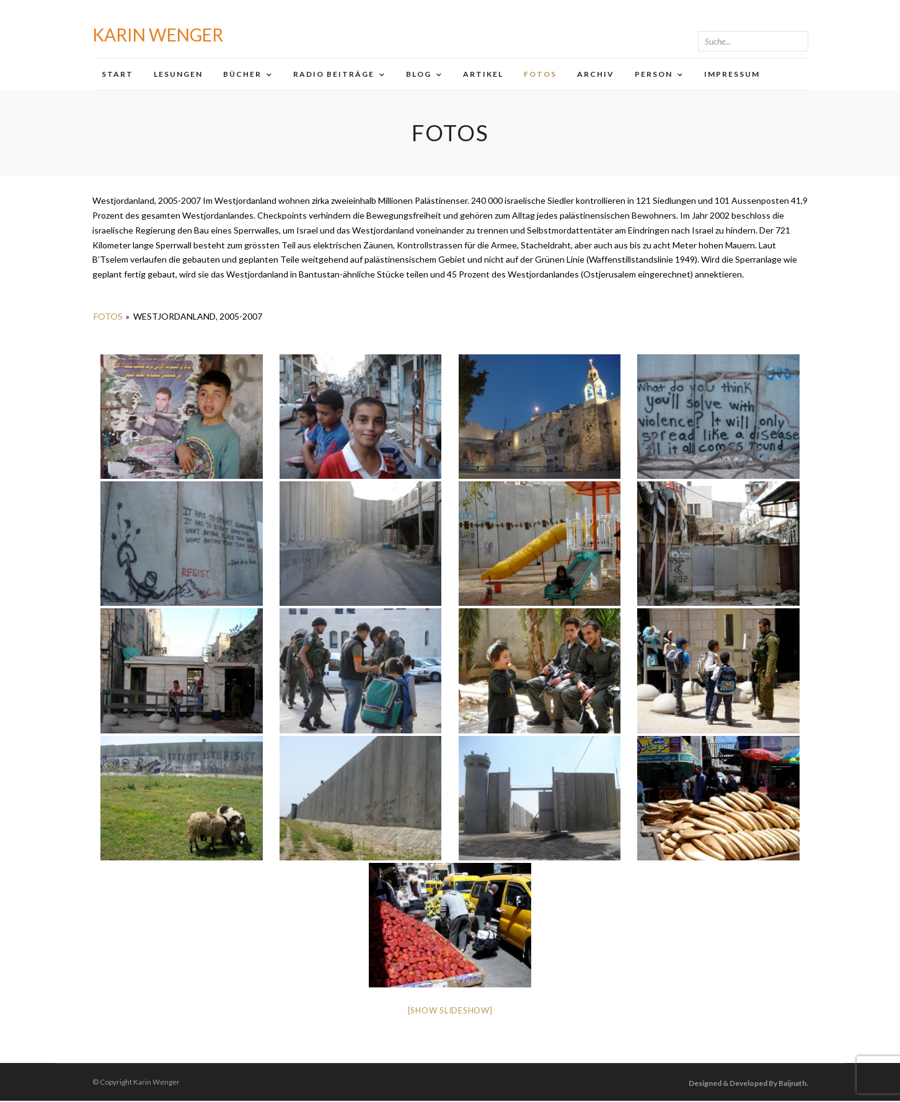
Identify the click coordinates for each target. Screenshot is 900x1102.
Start (117, 74)
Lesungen (178, 74)
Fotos (540, 74)
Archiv (595, 74)
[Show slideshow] (450, 1012)
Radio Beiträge (333, 74)
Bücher (242, 74)
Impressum (732, 74)
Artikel (483, 74)
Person (654, 74)
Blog (418, 74)
